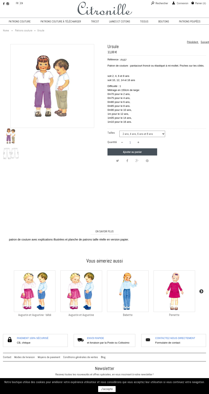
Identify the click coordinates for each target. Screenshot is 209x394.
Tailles (111, 132)
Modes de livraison (24, 357)
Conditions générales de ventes (80, 357)
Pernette (174, 315)
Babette (128, 315)
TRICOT (95, 21)
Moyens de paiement (49, 357)
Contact (7, 357)
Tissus (144, 21)
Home (6, 30)
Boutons (163, 21)
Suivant (205, 42)
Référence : (113, 59)
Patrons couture (20, 21)
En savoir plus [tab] (105, 231)
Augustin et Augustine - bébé (34, 315)
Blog (103, 357)
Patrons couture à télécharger (61, 21)
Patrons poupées (189, 21)
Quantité (112, 142)
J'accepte (107, 389)
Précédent (193, 42)
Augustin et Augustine (81, 315)
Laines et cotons (119, 21)
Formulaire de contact (167, 342)
